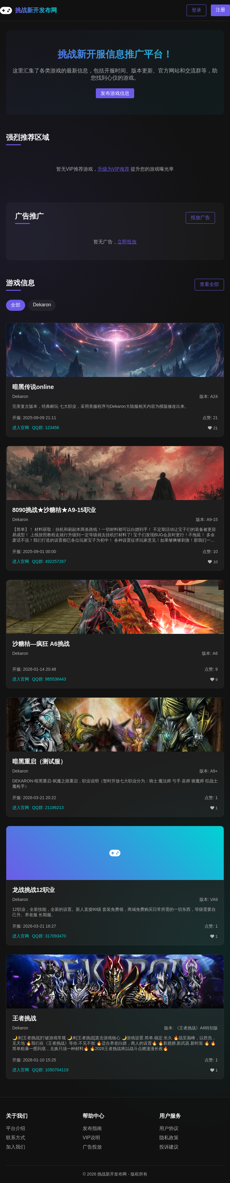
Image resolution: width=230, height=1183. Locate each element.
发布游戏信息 (115, 93)
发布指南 (92, 1128)
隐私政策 (168, 1137)
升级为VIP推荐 (113, 169)
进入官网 (20, 427)
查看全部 (209, 284)
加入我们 (15, 1146)
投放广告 (200, 217)
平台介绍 (15, 1128)
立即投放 (127, 241)
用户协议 (168, 1128)
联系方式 (15, 1137)
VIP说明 (91, 1137)
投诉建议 (168, 1146)
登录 (196, 10)
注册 (220, 9)
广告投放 (92, 1146)
